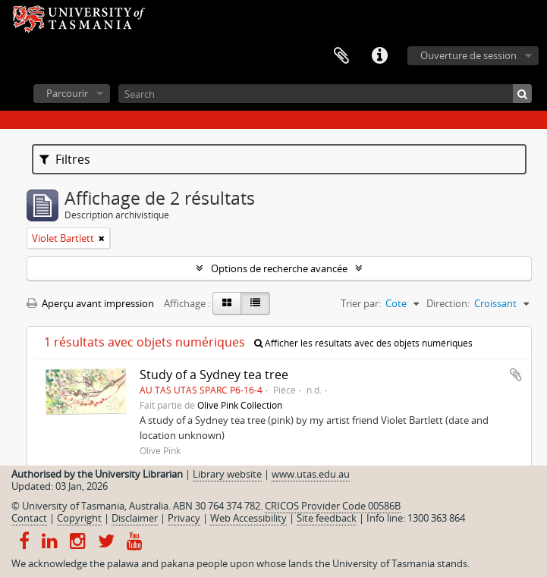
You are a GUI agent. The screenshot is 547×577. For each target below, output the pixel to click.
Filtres (64, 159)
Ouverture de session (468, 55)
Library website (227, 474)
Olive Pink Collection (239, 405)
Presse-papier (341, 56)
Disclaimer (135, 518)
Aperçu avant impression (90, 303)
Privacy (184, 518)
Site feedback (327, 518)
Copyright (79, 518)
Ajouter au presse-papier (515, 374)
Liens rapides (379, 56)
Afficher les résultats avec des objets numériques (363, 343)
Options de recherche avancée (279, 268)
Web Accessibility (248, 518)
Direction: (448, 303)
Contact (29, 518)
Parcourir (67, 93)
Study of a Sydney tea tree (214, 374)
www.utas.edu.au (311, 474)
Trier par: (361, 303)
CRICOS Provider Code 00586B (333, 506)
